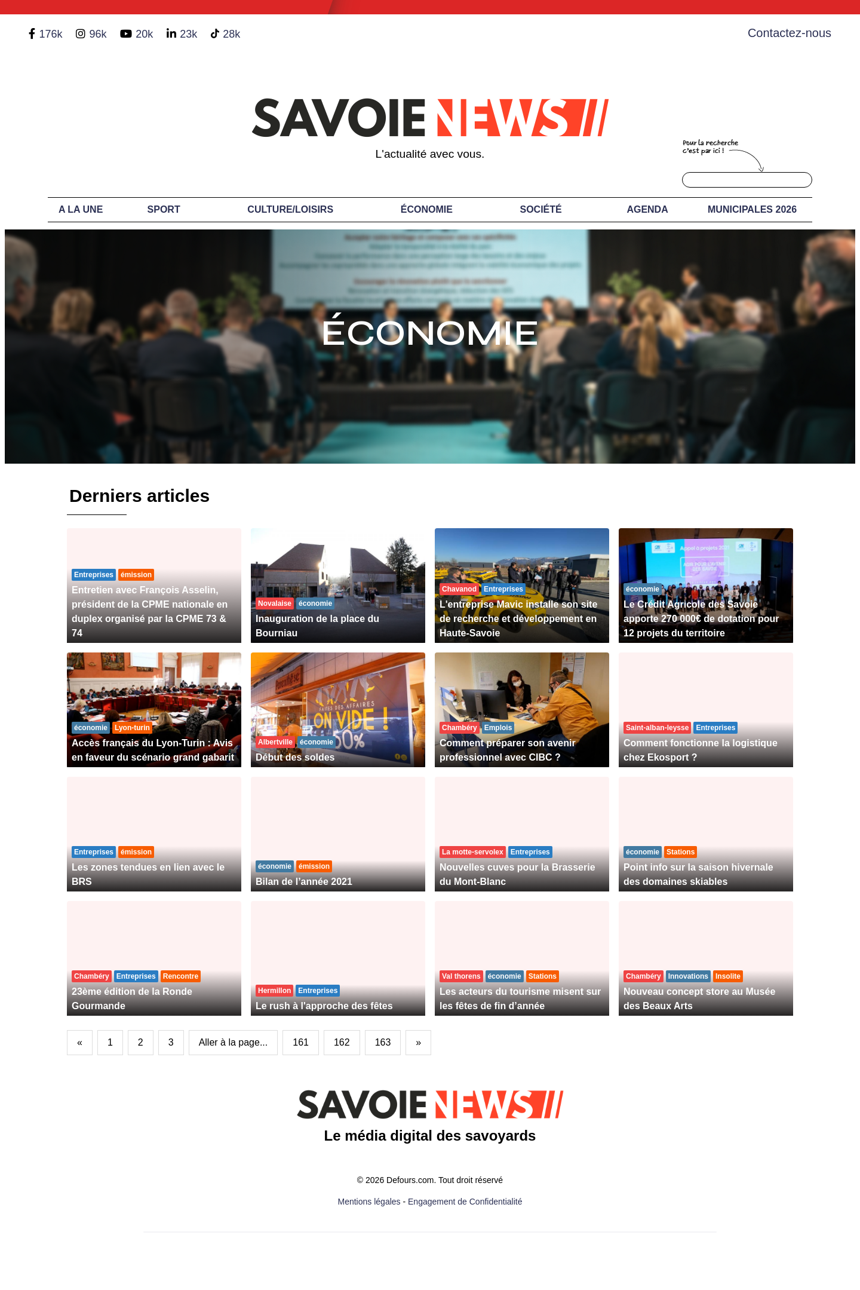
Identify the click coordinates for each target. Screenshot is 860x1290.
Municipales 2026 (752, 209)
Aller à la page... (233, 1042)
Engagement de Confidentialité (465, 1201)
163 (383, 1042)
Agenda (647, 209)
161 (301, 1042)
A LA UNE (81, 209)
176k (50, 34)
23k (188, 34)
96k (97, 34)
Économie (427, 209)
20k (144, 34)
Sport (164, 209)
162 (342, 1042)
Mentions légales (369, 1201)
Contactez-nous (789, 32)
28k (231, 34)
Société (541, 209)
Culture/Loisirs (290, 209)
